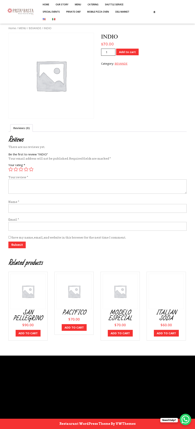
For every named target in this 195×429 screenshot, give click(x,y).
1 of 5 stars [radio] (10, 169)
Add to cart (127, 52)
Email (13, 219)
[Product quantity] (108, 52)
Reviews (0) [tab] (21, 128)
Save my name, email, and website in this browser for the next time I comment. (68, 237)
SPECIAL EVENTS (51, 11)
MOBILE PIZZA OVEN (98, 11)
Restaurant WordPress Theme (84, 424)
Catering (93, 4)
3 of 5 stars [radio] (21, 169)
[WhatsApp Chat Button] (185, 419)
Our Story (62, 4)
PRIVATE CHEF (73, 11)
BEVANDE (35, 28)
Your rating (16, 165)
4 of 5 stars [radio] (26, 169)
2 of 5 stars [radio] (16, 169)
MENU (78, 4)
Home (46, 4)
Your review (18, 177)
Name (13, 202)
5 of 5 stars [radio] (31, 169)
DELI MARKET (122, 11)
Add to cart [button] (28, 333)
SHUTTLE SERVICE (114, 4)
